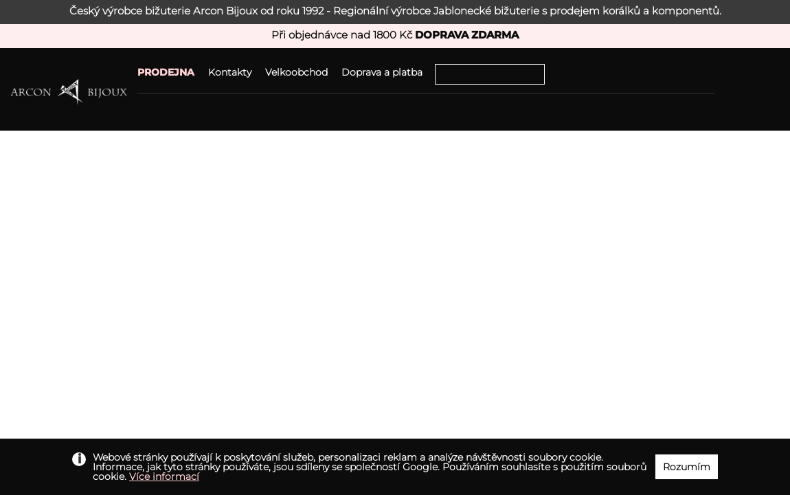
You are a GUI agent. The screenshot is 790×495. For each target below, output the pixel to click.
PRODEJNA (165, 72)
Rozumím (686, 467)
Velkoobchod (296, 72)
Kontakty (229, 72)
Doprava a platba (381, 72)
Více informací (164, 476)
